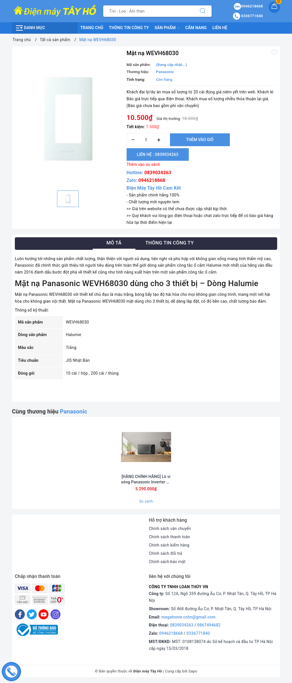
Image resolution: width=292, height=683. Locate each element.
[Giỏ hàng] (274, 7)
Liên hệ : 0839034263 (158, 154)
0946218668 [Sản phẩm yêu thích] (248, 6)
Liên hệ (219, 27)
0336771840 (198, 633)
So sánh (146, 501)
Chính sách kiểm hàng (169, 545)
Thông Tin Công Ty (129, 27)
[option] (68, 117)
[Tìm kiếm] (203, 11)
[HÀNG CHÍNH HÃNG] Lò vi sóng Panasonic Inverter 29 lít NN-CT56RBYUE (146, 479)
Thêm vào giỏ (200, 139)
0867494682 (209, 625)
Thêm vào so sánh (143, 164)
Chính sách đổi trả (165, 553)
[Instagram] (55, 614)
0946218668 (151, 180)
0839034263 (157, 172)
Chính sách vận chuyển (170, 528)
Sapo (192, 671)
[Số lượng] (146, 139)
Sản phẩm (167, 28)
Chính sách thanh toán (169, 537)
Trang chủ (91, 27)
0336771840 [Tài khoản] (248, 16)
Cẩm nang (196, 27)
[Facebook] (20, 614)
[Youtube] (43, 614)
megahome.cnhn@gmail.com (188, 617)
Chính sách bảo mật (167, 561)
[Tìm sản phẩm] (148, 11)
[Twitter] (32, 614)
